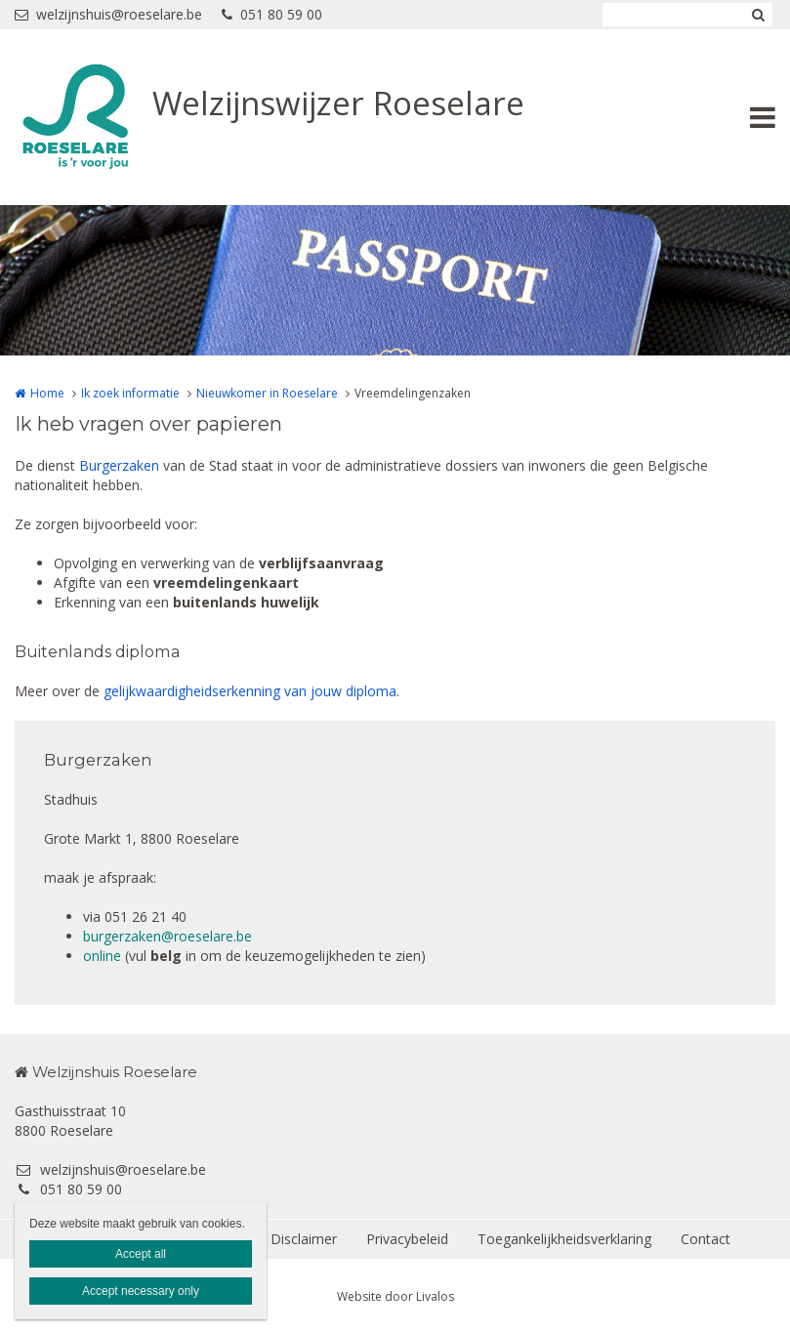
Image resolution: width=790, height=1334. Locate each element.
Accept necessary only (140, 1291)
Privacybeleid (407, 1239)
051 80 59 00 (272, 14)
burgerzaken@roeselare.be (167, 936)
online (102, 955)
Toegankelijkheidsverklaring (564, 1239)
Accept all (140, 1254)
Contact (705, 1239)
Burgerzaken (119, 465)
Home (47, 393)
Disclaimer (303, 1239)
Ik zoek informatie (130, 393)
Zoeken (757, 14)
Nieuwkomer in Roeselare (267, 393)
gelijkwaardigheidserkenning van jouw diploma (250, 691)
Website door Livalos (395, 1296)
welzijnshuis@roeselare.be (108, 14)
